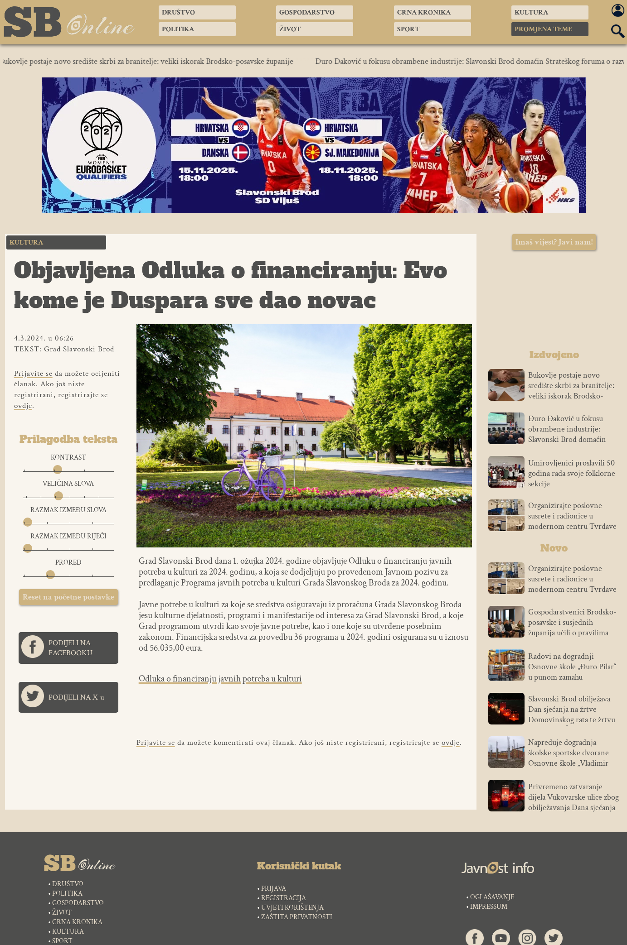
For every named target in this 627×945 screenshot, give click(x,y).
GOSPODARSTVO (78, 903)
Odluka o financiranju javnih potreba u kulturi (220, 679)
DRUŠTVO (67, 884)
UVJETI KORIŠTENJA (292, 907)
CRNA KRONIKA (77, 922)
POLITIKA (67, 893)
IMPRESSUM (488, 906)
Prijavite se (33, 374)
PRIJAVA (273, 888)
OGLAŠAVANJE (492, 897)
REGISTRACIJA (283, 898)
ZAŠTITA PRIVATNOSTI (296, 917)
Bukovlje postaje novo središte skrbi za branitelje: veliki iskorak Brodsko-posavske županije (151, 61)
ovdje (23, 406)
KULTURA (68, 931)
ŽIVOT (62, 912)
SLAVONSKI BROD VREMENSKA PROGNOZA (554, 302)
